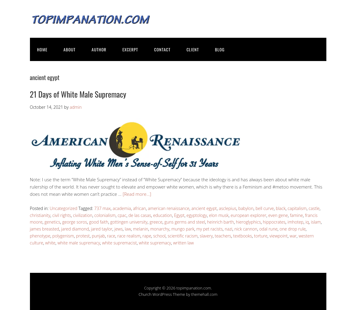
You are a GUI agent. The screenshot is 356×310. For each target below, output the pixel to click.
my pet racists (209, 229)
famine (296, 215)
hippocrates (274, 222)
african (139, 208)
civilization (82, 215)
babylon (245, 208)
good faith (98, 222)
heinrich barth (220, 222)
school (159, 236)
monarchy (159, 229)
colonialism (105, 215)
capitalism (297, 208)
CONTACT (162, 49)
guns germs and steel (185, 222)
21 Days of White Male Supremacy (78, 94)
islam (316, 222)
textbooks (242, 236)
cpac (122, 215)
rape (146, 236)
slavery (206, 236)
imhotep (295, 222)
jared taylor (102, 229)
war (293, 236)
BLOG (220, 49)
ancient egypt (204, 208)
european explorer (248, 215)
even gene (278, 215)
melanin (140, 229)
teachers (223, 236)
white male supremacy (78, 243)
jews (118, 229)
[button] (136, 146)
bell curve (265, 208)
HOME (42, 49)
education (162, 215)
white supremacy (155, 243)
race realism (129, 236)
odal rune (268, 229)
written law (183, 243)
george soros (74, 222)
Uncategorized (63, 208)
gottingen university (129, 222)
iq (307, 222)
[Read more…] (136, 194)
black (281, 208)
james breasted (44, 229)
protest (83, 236)
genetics (52, 222)
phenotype (40, 236)
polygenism (63, 236)
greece (155, 222)
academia (122, 208)
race (111, 236)
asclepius (227, 208)
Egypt (179, 215)
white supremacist (119, 243)
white (50, 243)
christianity (40, 215)
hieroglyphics (248, 222)
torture (260, 236)
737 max (102, 208)
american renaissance (168, 208)
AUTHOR (99, 49)
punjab (98, 236)
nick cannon (245, 229)
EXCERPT (130, 49)
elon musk (219, 215)
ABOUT (70, 49)
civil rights (61, 215)
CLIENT (193, 49)
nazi (228, 229)
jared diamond (75, 229)
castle (314, 208)
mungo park (182, 229)
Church (145, 294)
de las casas (140, 215)
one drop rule (292, 229)
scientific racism (183, 236)
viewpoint (278, 236)
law (128, 229)
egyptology (197, 215)
